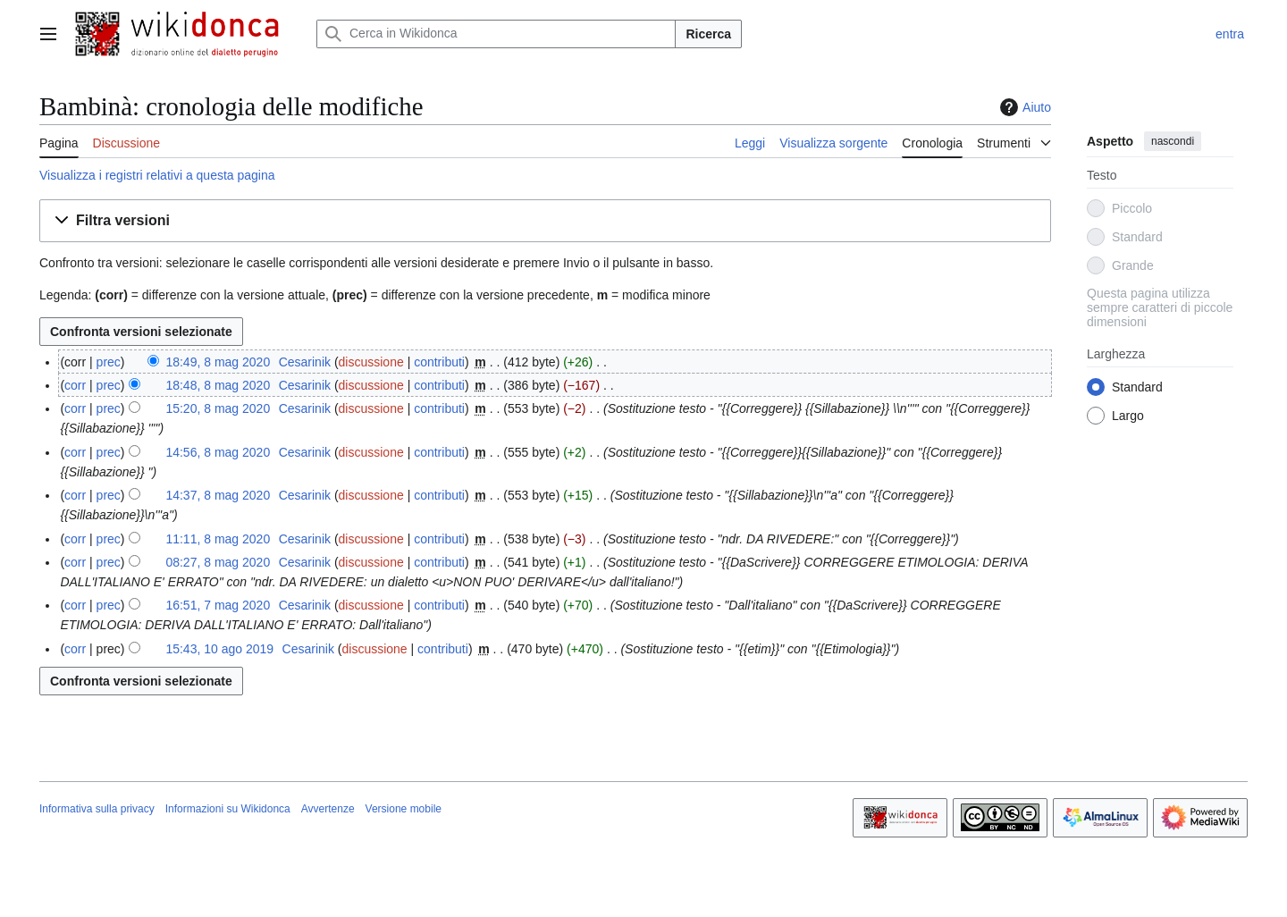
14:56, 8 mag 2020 (217, 452)
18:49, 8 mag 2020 (217, 362)
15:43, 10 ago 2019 (219, 649)
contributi (439, 362)
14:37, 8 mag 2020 (217, 495)
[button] (545, 221)
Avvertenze (328, 809)
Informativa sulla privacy (97, 809)
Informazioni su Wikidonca (227, 809)
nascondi (1172, 141)
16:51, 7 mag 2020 (217, 605)
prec (109, 362)
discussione (371, 362)
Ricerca (708, 34)
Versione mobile (404, 809)
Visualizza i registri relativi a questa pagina (157, 175)
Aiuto (1023, 107)
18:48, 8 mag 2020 (217, 385)
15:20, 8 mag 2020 (217, 408)
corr (75, 385)
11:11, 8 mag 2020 (217, 539)
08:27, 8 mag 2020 (217, 562)
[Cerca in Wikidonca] (496, 34)
